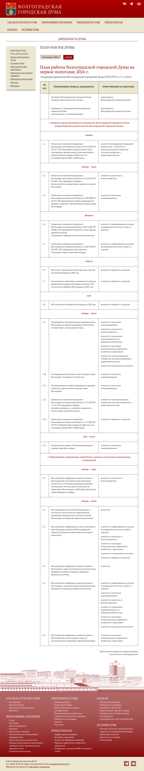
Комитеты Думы (16, 705)
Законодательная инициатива (23, 740)
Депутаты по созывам (110, 737)
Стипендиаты (106, 716)
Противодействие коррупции (19, 68)
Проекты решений (17, 726)
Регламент (14, 723)
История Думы (30, 29)
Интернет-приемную (39, 766)
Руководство (15, 702)
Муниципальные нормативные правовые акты (23, 735)
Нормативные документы (57, 22)
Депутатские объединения (21, 707)
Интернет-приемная (64, 737)
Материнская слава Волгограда (114, 713)
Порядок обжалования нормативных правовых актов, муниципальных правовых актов (26, 745)
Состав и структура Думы (22, 22)
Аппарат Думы (17, 63)
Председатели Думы (109, 734)
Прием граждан (114, 22)
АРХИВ (68, 57)
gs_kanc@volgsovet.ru (59, 764)
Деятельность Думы (88, 22)
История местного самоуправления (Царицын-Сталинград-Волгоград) (116, 730)
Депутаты (13, 710)
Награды (12, 29)
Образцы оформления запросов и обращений (70, 744)
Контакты (15, 85)
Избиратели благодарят (22, 79)
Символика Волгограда (20, 751)
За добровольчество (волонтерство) (116, 719)
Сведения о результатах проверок (70, 716)
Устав (11, 720)
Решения (13, 728)
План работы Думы (19, 53)
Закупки (14, 82)
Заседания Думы (18, 50)
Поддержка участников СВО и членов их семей (73, 750)
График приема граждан (66, 734)
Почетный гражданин (110, 702)
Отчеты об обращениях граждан (69, 740)
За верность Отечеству (110, 707)
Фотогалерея (106, 740)
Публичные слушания (19, 731)
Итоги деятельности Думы (67, 707)
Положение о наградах (110, 705)
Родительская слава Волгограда (114, 710)
